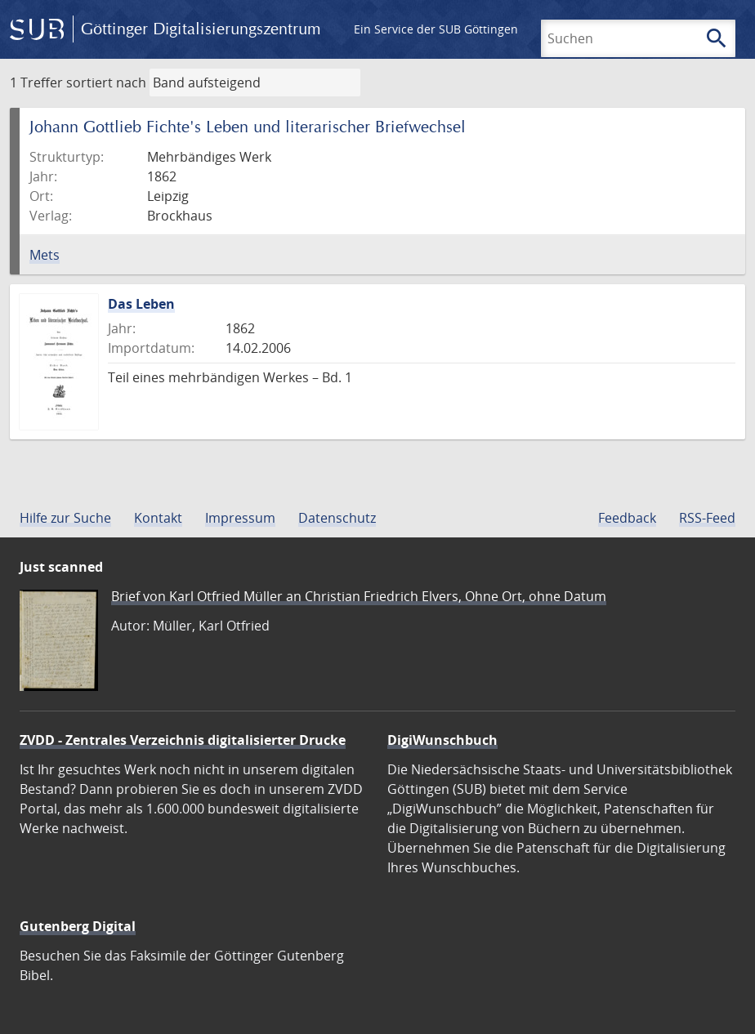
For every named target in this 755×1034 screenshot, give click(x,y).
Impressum (240, 518)
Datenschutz (337, 518)
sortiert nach (106, 82)
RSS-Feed (707, 518)
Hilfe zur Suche (65, 518)
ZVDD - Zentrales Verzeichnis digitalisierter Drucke (183, 740)
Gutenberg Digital (78, 926)
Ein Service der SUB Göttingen (436, 29)
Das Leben (141, 304)
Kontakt (158, 518)
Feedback (627, 518)
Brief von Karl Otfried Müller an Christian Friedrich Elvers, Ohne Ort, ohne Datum (358, 596)
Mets (44, 255)
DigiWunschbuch (442, 740)
